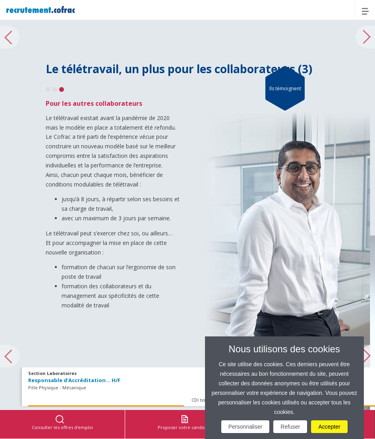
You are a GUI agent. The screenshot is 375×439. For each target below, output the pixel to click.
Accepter (329, 426)
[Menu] (365, 10)
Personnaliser (245, 426)
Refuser (290, 426)
